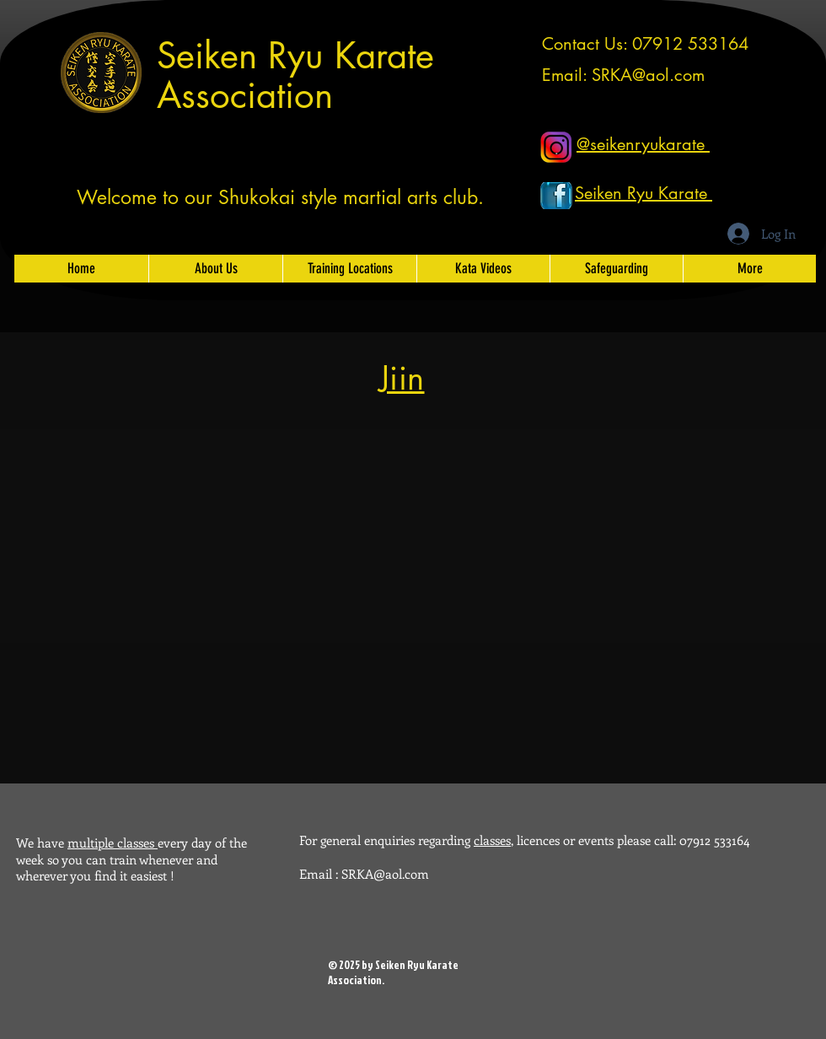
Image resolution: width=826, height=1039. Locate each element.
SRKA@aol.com (648, 75)
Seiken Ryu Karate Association (295, 75)
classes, (493, 840)
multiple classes (112, 842)
